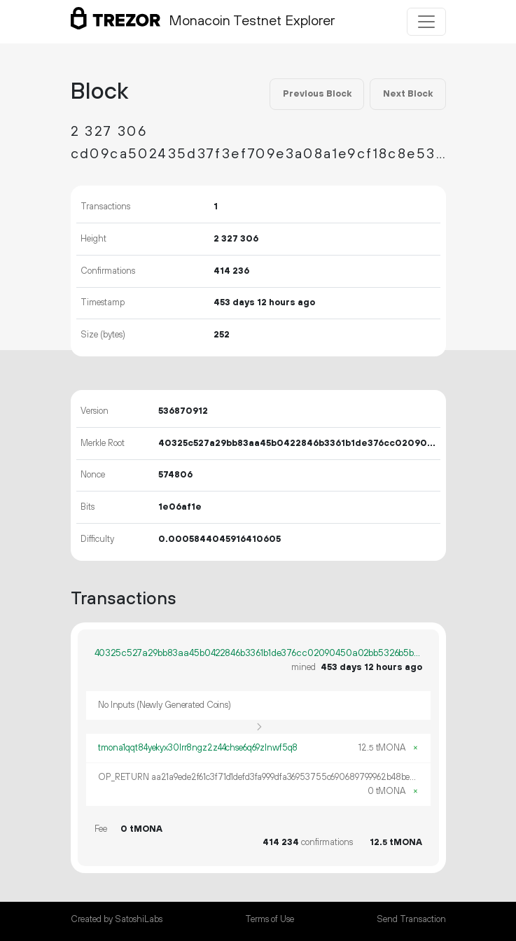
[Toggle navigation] (426, 22)
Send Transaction (411, 919)
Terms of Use (269, 919)
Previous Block (317, 93)
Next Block (408, 93)
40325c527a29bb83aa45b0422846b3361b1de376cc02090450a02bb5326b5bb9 (258, 653)
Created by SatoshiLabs (116, 919)
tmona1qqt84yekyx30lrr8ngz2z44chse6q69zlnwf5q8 (198, 747)
